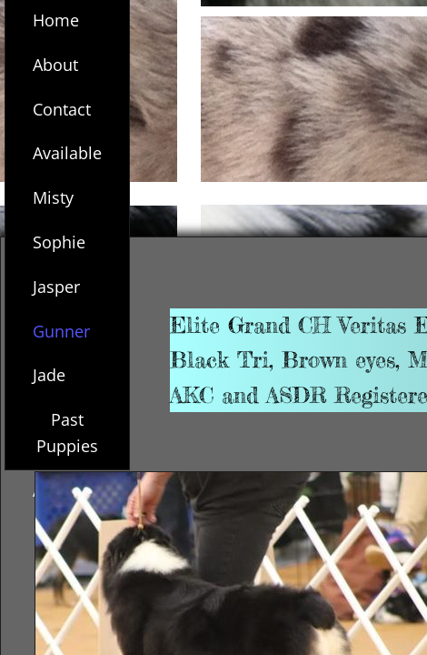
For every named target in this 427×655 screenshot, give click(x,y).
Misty (53, 197)
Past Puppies (67, 432)
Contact (62, 109)
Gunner (61, 331)
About (55, 65)
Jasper (56, 286)
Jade (49, 375)
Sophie (59, 242)
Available (67, 153)
